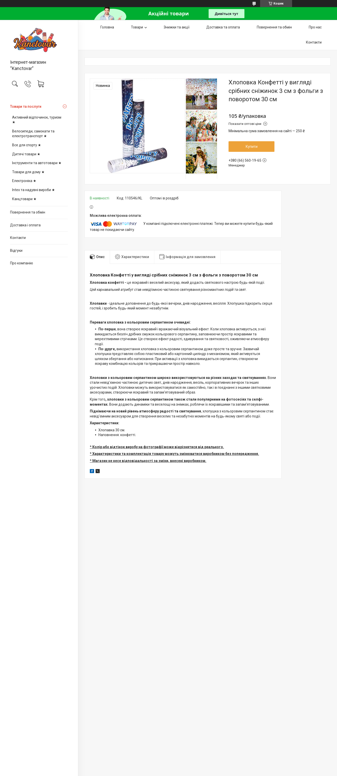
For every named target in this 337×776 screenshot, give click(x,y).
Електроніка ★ (24, 181)
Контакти (18, 238)
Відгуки (16, 251)
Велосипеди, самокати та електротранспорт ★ (33, 133)
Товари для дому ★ (28, 172)
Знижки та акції (176, 27)
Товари (137, 27)
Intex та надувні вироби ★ (33, 190)
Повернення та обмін (27, 212)
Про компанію (21, 263)
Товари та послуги (25, 106)
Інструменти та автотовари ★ (37, 163)
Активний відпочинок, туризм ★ (36, 119)
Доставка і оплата (25, 225)
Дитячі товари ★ (26, 154)
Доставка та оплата (223, 27)
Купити (252, 147)
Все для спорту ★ (26, 145)
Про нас (315, 27)
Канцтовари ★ (24, 199)
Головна (107, 27)
